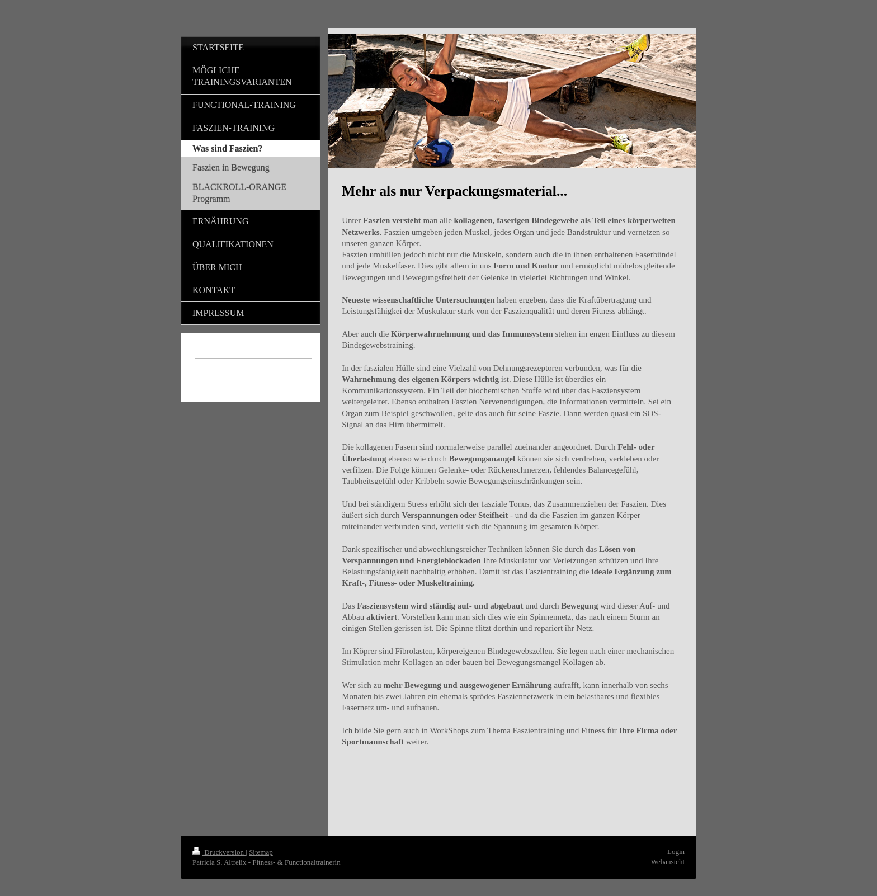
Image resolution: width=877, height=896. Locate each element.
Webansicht (668, 861)
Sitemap (261, 852)
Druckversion (219, 852)
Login (676, 851)
